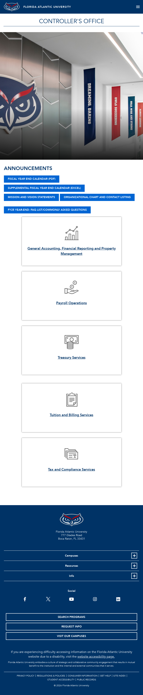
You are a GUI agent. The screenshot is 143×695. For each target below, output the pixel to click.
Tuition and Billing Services (71, 415)
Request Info (71, 626)
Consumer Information (83, 675)
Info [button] (71, 576)
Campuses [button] (71, 556)
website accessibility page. (96, 656)
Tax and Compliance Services (71, 469)
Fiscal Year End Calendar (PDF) (31, 179)
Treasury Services (71, 357)
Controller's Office (71, 21)
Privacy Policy (25, 675)
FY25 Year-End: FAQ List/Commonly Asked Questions (47, 210)
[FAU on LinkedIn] (118, 599)
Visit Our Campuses (71, 636)
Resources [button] (71, 566)
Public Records (86, 679)
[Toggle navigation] (138, 7)
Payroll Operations (71, 303)
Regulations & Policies (51, 675)
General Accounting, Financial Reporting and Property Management (72, 251)
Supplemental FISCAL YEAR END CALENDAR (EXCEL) (44, 188)
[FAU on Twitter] (48, 599)
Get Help (105, 675)
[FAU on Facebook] (24, 599)
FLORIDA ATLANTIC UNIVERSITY (47, 7)
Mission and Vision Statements (31, 197)
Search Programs (71, 617)
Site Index (119, 675)
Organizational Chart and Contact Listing (97, 197)
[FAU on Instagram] (94, 599)
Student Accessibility (61, 679)
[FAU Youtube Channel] (71, 599)
